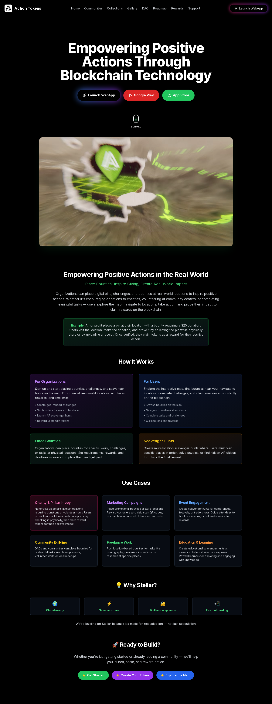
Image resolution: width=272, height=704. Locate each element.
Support (194, 8)
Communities (93, 8)
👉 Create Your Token (132, 675)
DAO (145, 8)
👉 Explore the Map (175, 675)
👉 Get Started (93, 675)
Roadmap (160, 8)
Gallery (132, 8)
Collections (115, 8)
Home (75, 8)
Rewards (177, 8)
